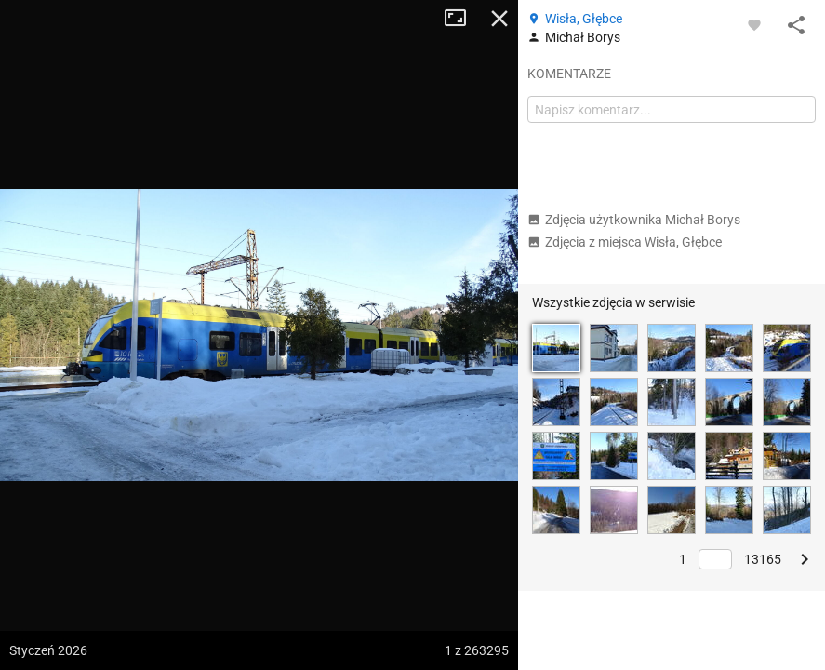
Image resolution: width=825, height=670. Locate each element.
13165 (762, 559)
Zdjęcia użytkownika (633, 219)
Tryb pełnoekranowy (462, 18)
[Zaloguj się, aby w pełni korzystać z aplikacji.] (754, 24)
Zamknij (499, 18)
